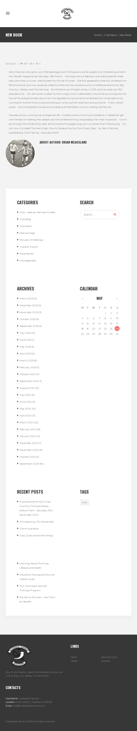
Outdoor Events (28, 246)
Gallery (74, 661)
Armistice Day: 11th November (36, 521)
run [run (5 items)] (84, 502)
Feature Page (27, 232)
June (25, 339)
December (28, 305)
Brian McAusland (74, 142)
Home (97, 35)
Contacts (105, 661)
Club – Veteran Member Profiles (37, 212)
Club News (110, 35)
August (27, 387)
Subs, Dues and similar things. (36, 535)
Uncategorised (27, 260)
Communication (29, 528)
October (27, 319)
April (25, 353)
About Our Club (109, 657)
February (27, 367)
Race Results (26, 253)
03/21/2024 (11, 64)
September (29, 326)
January (27, 436)
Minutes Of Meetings (31, 239)
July (25, 332)
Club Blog (25, 219)
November (28, 312)
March (26, 298)
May (25, 346)
